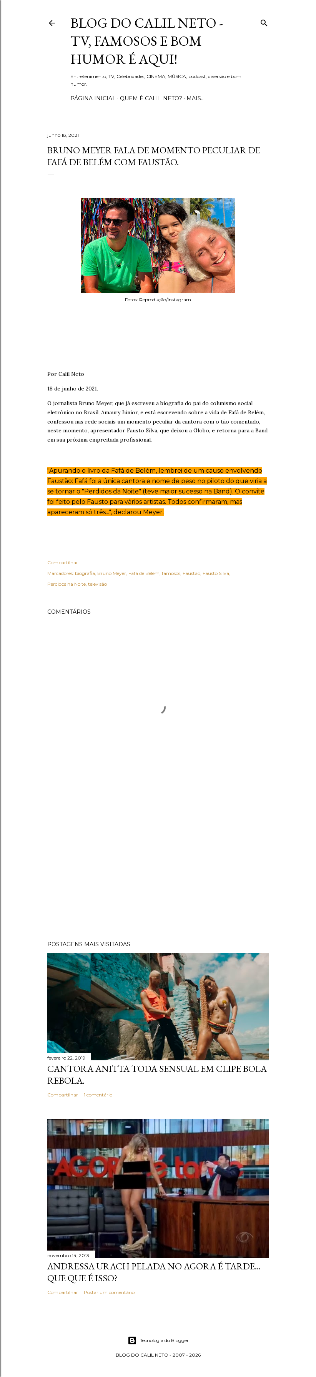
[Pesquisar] (264, 21)
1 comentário (98, 1095)
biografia (85, 573)
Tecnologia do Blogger (158, 1340)
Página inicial (93, 98)
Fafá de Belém (144, 573)
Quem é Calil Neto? (151, 98)
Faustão (191, 573)
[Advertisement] (158, 868)
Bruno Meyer (111, 573)
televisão (97, 584)
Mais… (195, 98)
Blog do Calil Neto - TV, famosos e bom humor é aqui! (146, 41)
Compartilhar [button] (62, 562)
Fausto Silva (216, 573)
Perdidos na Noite (66, 584)
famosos (171, 573)
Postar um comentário (109, 1292)
